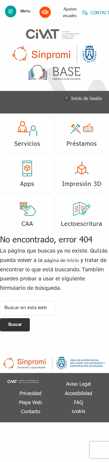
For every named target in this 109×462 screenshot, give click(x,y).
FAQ (78, 402)
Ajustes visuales (58, 12)
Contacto (30, 411)
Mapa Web (30, 402)
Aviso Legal (78, 383)
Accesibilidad (78, 393)
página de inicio (61, 260)
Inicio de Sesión (86, 98)
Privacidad (30, 393)
